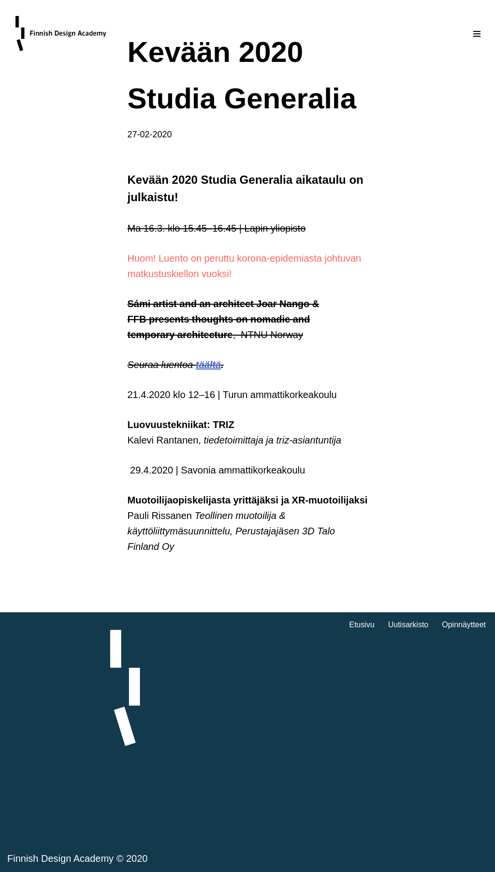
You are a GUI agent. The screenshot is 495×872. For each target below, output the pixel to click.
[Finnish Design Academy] (61, 33)
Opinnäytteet (464, 625)
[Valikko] (477, 34)
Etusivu (361, 625)
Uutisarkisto (408, 625)
